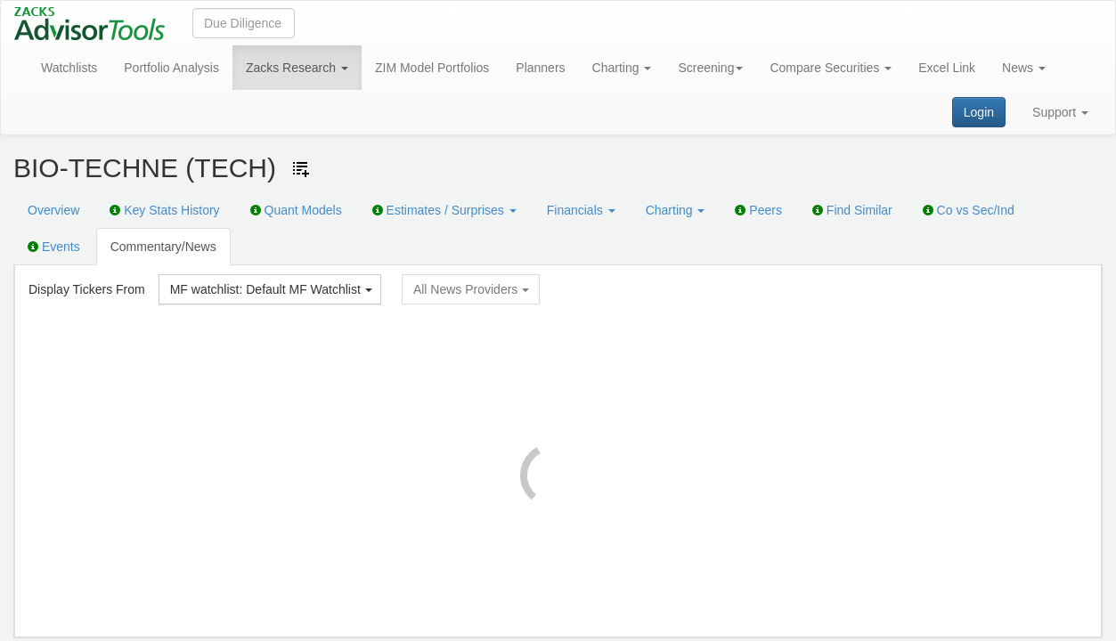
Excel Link (946, 68)
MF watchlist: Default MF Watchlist (271, 289)
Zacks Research (297, 68)
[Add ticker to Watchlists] (301, 169)
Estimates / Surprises (444, 210)
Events (54, 246)
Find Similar (852, 210)
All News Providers (471, 289)
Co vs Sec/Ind (968, 210)
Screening (710, 68)
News (1024, 68)
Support (1060, 112)
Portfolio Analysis (171, 68)
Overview (53, 210)
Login (979, 112)
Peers (758, 210)
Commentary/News (163, 246)
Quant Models (296, 210)
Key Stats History (164, 210)
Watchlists (69, 68)
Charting (622, 68)
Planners (540, 68)
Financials (581, 210)
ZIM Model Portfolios (432, 68)
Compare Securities (831, 68)
